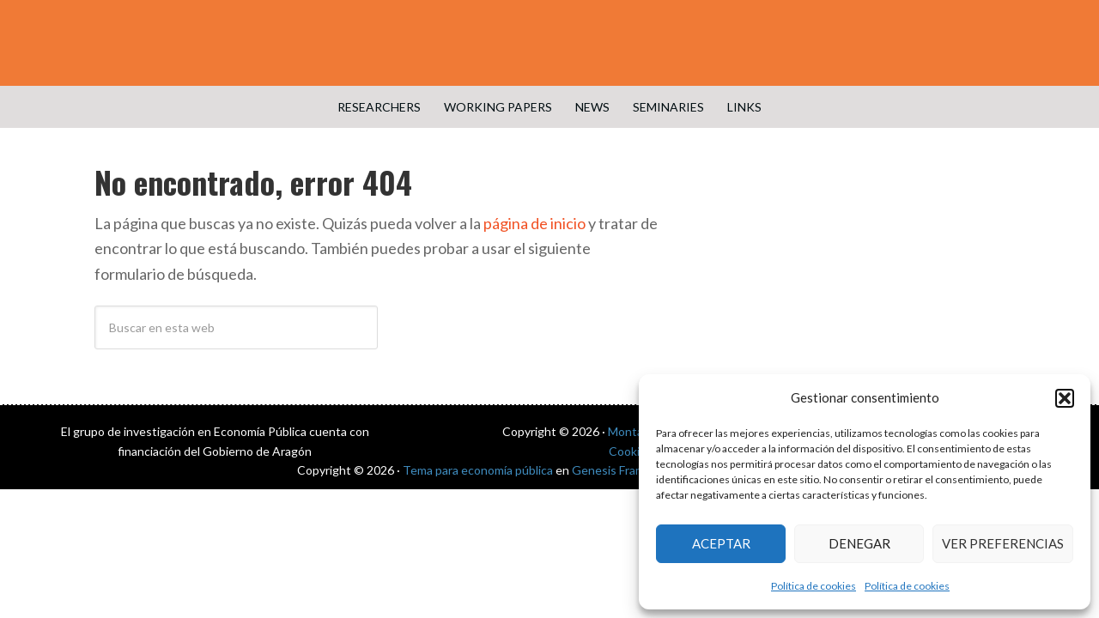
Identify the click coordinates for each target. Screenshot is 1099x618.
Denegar (859, 543)
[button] (1064, 398)
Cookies (631, 451)
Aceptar (721, 543)
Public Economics (549, 43)
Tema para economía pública (478, 470)
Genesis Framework (625, 470)
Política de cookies (813, 585)
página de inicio (534, 223)
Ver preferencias (1003, 543)
